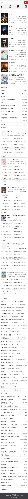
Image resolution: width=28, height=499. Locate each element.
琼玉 (26, 96)
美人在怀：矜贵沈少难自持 (7, 418)
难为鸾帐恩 (16, 197)
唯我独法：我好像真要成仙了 (6, 320)
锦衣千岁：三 (4, 234)
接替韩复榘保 (4, 231)
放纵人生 (3, 254)
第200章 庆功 (15, 362)
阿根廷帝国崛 (17, 223)
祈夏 (26, 473)
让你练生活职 (17, 152)
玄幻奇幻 (3, 127)
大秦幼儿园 (3, 464)
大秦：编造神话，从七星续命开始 (9, 467)
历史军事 (3, 212)
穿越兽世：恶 (4, 291)
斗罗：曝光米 (4, 172)
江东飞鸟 (25, 124)
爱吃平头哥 (24, 99)
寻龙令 (2, 387)
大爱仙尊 (3, 90)
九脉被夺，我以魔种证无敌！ (6, 366)
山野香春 (3, 206)
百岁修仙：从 (4, 169)
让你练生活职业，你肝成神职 (8, 105)
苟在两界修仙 (4, 175)
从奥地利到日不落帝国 (12, 272)
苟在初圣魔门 (17, 141)
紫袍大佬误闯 (17, 203)
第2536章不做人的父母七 (17, 316)
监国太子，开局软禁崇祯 (7, 403)
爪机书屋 (8, 495)
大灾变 (2, 93)
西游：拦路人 (17, 169)
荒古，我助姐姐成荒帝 (6, 357)
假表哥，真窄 (17, 282)
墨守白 (25, 455)
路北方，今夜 (17, 172)
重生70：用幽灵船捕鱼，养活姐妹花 (10, 396)
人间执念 (25, 433)
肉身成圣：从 (4, 178)
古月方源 (25, 90)
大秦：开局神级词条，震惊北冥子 (5, 314)
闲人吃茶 (25, 451)
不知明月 (25, 403)
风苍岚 (25, 470)
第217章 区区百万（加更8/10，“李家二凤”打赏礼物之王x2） (19, 341)
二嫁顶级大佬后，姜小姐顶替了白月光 (10, 409)
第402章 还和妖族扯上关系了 (18, 313)
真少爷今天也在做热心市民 (7, 415)
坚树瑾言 (25, 479)
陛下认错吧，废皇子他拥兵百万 (8, 433)
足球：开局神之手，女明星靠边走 (6, 326)
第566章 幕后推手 (16, 368)
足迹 (26, 6)
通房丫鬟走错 (4, 279)
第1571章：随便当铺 (16, 331)
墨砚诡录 (3, 390)
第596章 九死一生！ (16, 335)
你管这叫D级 (17, 195)
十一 (26, 430)
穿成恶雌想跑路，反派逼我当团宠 (9, 118)
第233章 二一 (15, 356)
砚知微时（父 (4, 195)
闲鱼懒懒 (25, 442)
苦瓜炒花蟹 (24, 114)
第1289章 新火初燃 (16, 390)
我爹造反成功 (17, 285)
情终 (2, 228)
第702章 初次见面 (16, 353)
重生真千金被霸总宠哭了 (7, 470)
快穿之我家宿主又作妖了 (6, 317)
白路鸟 (25, 467)
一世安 (25, 421)
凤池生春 (16, 209)
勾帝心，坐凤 (4, 285)
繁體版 (15, 497)
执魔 (15, 254)
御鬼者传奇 (4, 251)
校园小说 (3, 240)
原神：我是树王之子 (6, 458)
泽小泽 (25, 406)
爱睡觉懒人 (24, 105)
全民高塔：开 (17, 144)
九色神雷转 (16, 237)
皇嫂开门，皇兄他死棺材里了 (8, 442)
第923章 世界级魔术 (16, 310)
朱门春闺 (3, 96)
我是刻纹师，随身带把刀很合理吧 (6, 351)
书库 (10, 6)
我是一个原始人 (5, 455)
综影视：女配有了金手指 (6, 329)
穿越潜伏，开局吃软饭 (6, 369)
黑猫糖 (25, 464)
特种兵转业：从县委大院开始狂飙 (9, 406)
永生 (2, 102)
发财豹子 (25, 409)
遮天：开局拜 (4, 257)
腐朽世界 (3, 138)
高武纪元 (3, 181)
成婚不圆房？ (4, 197)
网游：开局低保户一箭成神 (6, 360)
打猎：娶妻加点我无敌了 (7, 400)
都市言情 (3, 184)
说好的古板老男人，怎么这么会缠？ (10, 424)
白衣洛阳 (25, 121)
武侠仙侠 (3, 156)
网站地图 (14, 494)
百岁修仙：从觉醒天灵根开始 (8, 99)
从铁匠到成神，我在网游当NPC (6, 354)
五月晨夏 (25, 117)
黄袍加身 (3, 226)
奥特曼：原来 (17, 262)
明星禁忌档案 (4, 114)
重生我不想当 (17, 257)
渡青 (26, 415)
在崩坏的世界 (17, 231)
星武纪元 (3, 144)
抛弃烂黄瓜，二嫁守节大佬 (7, 412)
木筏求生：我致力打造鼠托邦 (6, 384)
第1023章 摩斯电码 (16, 387)
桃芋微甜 (25, 424)
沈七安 (25, 418)
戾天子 (15, 228)
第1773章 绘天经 (15, 350)
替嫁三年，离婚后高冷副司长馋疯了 (10, 461)
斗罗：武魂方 (17, 175)
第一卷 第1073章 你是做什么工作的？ (19, 381)
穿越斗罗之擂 (4, 141)
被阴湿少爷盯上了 (5, 439)
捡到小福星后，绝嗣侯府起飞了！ (9, 452)
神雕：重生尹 (17, 206)
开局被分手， (17, 260)
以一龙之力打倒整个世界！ (7, 111)
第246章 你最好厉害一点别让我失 (19, 365)
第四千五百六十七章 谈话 (17, 301)
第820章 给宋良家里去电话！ (18, 307)
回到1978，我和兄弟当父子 (6, 308)
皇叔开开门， (17, 279)
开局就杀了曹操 (5, 482)
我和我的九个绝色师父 (6, 375)
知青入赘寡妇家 (5, 377)
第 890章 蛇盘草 (15, 344)
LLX (26, 396)
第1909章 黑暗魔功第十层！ (18, 374)
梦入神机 (25, 102)
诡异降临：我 (17, 265)
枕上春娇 (3, 288)
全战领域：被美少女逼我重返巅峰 (6, 311)
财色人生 (3, 124)
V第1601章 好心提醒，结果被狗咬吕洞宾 (19, 338)
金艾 (26, 412)
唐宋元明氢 (24, 111)
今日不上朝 (24, 108)
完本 (18, 6)
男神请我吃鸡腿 (23, 439)
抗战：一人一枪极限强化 (7, 479)
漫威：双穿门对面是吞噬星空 (6, 335)
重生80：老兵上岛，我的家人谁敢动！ (10, 436)
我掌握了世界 (4, 265)
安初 (26, 427)
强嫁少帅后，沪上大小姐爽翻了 (8, 421)
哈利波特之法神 (5, 332)
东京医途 (16, 178)
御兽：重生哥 (17, 138)
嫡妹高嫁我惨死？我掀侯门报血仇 (9, 445)
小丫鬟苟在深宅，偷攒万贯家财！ (9, 476)
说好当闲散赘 (4, 147)
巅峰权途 (3, 203)
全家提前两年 (17, 288)
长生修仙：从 (17, 181)
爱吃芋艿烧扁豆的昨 (22, 476)
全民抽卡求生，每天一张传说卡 (6, 341)
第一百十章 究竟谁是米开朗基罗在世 (19, 320)
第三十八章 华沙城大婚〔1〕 (18, 371)
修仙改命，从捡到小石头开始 (6, 344)
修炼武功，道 (4, 152)
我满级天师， (4, 150)
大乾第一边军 (17, 291)
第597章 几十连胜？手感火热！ (19, 359)
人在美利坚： (17, 147)
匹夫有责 (16, 234)
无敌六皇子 (4, 237)
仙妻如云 (3, 121)
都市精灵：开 (4, 260)
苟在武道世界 (17, 150)
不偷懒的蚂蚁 (24, 485)
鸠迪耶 (25, 458)
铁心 (26, 436)
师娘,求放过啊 (4, 322)
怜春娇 (3, 293)
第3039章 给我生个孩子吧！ (18, 322)
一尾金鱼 (25, 461)
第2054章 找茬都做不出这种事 (19, 347)
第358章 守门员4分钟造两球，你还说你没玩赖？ (19, 326)
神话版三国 (16, 226)
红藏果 (2, 371)
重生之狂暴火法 (5, 304)
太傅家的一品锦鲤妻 (6, 485)
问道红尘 (16, 166)
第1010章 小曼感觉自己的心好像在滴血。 (19, 378)
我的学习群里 (4, 209)
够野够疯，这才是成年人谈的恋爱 (9, 473)
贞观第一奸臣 (4, 282)
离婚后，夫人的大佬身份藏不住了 (9, 427)
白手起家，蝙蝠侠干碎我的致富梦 (15, 244)
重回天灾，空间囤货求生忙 (6, 363)
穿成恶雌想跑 (4, 223)
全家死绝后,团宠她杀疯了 (6, 348)
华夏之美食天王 (5, 338)
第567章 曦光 (15, 383)
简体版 (12, 497)
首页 (2, 6)
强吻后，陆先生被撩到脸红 (7, 430)
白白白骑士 (24, 399)
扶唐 (15, 293)
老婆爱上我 (4, 200)
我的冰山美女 (4, 166)
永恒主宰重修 (10, 159)
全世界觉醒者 (17, 251)
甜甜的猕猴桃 (24, 448)
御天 (2, 301)
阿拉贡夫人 (24, 93)
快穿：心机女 (4, 262)
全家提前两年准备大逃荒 (7, 108)
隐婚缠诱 (3, 449)
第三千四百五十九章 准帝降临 (19, 304)
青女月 (25, 445)
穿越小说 (3, 269)
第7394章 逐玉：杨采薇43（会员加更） (19, 329)
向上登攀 (3, 380)
